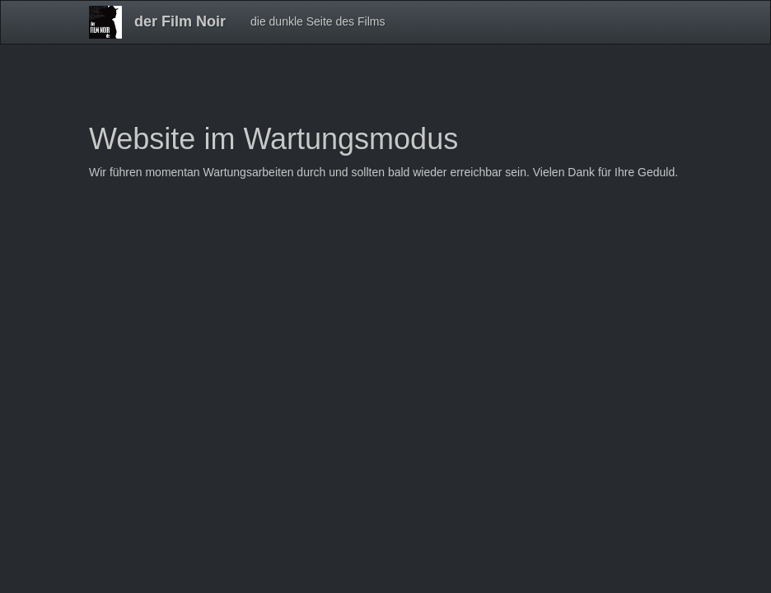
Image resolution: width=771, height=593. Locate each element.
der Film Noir (180, 21)
